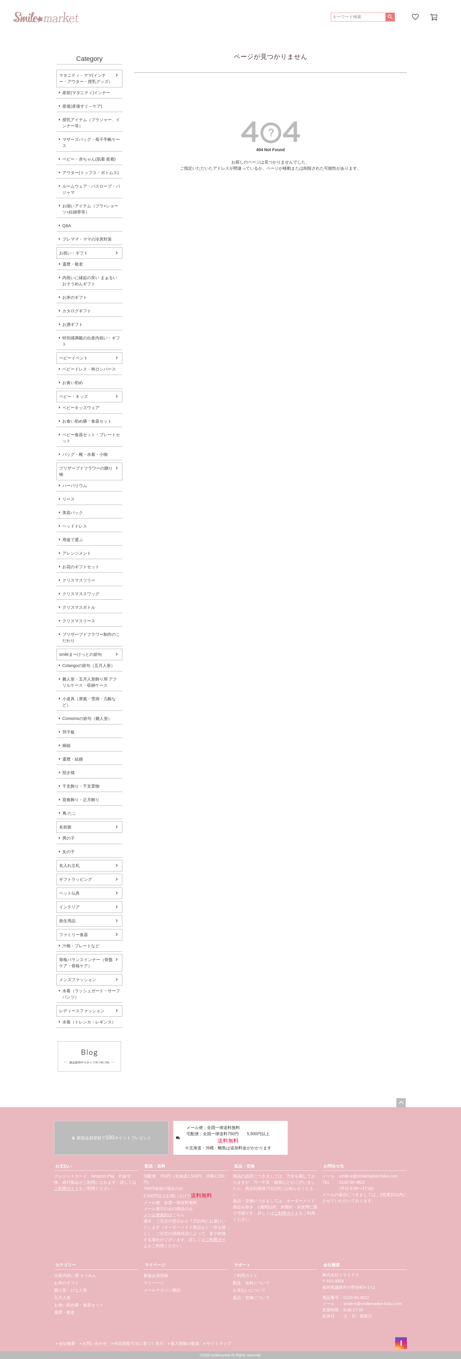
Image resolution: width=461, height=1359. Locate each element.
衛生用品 (67, 920)
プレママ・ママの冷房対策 (87, 239)
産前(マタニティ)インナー (86, 92)
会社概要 (331, 1265)
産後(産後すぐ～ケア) (82, 106)
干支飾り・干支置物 (80, 786)
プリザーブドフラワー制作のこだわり (91, 637)
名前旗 (65, 827)
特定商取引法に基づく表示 (138, 1343)
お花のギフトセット (80, 566)
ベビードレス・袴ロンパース (89, 369)
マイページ (155, 1265)
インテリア (69, 907)
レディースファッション (81, 1010)
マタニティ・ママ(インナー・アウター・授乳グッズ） (86, 78)
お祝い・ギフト (73, 253)
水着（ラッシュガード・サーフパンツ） (91, 993)
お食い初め (72, 382)
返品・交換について (251, 1297)
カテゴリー (65, 1265)
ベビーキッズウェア (80, 407)
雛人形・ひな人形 (70, 1290)
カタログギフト (76, 311)
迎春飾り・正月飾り (80, 799)
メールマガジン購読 (162, 1290)
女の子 (68, 851)
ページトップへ (401, 1103)
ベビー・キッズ (73, 396)
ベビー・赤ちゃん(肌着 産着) (89, 159)
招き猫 (68, 772)
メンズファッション (77, 979)
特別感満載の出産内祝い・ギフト (91, 341)
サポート (242, 1265)
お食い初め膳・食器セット (87, 421)
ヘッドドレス (74, 526)
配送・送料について (251, 1282)
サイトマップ (218, 1343)
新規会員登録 (155, 1275)
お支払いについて (249, 1290)
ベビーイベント (73, 358)
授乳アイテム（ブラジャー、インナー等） (91, 122)
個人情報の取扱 (185, 1343)
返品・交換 (244, 1166)
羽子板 (68, 732)
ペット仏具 (69, 893)
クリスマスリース (78, 620)
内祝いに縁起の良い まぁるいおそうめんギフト (89, 280)
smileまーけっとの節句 (80, 654)
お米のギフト (74, 297)
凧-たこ (69, 813)
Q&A (66, 225)
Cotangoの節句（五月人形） (88, 665)
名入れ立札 (69, 865)
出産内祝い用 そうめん (75, 1275)
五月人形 (62, 1297)
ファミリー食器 (73, 934)
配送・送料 (155, 1166)
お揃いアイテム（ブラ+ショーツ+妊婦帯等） (90, 209)
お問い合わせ (94, 1343)
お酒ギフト (72, 324)
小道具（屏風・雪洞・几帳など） (89, 701)
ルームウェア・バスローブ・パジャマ (91, 189)
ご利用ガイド (66, 1188)
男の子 (68, 838)
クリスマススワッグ (80, 593)
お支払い (63, 1166)
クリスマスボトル (78, 607)
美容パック (72, 512)
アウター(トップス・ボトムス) (90, 172)
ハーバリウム (74, 485)
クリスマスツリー (78, 580)
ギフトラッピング (75, 879)
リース (68, 499)
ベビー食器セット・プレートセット (91, 437)
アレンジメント (76, 553)
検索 (390, 17)
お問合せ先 (333, 1166)
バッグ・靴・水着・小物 (85, 454)
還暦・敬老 (72, 264)
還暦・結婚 (72, 759)
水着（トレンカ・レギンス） (89, 1022)
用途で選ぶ (72, 539)
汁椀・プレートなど (80, 945)
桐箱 (66, 745)
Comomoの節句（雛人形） (87, 718)
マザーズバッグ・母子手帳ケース (91, 142)
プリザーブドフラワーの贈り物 (86, 471)
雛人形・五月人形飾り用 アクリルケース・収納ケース (89, 682)
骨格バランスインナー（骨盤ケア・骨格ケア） (86, 962)
